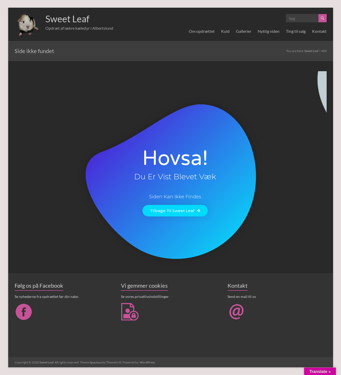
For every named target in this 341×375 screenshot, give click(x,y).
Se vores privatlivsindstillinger (145, 296)
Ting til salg (296, 31)
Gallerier (243, 31)
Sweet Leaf (67, 18)
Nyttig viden (269, 31)
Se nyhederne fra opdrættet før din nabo (46, 296)
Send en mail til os (242, 296)
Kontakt (319, 31)
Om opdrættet (202, 31)
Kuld (225, 31)
